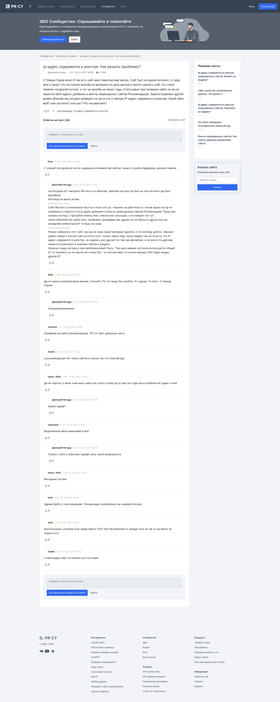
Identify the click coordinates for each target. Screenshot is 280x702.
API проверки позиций (154, 676)
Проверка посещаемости (103, 662)
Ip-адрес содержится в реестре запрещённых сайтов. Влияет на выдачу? (217, 76)
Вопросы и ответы (66, 56)
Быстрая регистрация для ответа (67, 146)
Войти (74, 39)
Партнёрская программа (155, 681)
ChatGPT (95, 657)
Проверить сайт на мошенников (107, 686)
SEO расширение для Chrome (209, 662)
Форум (146, 647)
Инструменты (67, 6)
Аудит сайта (97, 667)
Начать (217, 187)
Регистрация (268, 6)
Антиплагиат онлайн (101, 672)
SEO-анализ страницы (102, 647)
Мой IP (94, 677)
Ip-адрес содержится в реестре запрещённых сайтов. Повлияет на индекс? (216, 108)
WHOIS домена (99, 681)
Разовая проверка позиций (104, 652)
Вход (251, 6)
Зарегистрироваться (53, 39)
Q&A (145, 642)
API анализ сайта (151, 671)
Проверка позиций (206, 652)
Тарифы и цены (45, 6)
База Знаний (149, 657)
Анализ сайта (207, 167)
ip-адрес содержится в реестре (91, 111)
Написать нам (201, 676)
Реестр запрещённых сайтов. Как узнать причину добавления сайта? (217, 140)
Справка (198, 681)
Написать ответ (176, 119)
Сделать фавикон (100, 691)
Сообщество (108, 6)
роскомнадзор (64, 111)
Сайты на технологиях (154, 691)
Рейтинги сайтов (151, 686)
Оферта (198, 686)
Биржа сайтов (88, 6)
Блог (123, 6)
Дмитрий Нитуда (57, 72)
